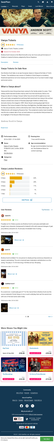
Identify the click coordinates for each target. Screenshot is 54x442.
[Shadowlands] (40, 348)
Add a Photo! (19, 393)
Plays (23, 6)
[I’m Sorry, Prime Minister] (40, 374)
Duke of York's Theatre (11, 146)
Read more (4, 128)
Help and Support (28, 400)
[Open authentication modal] (47, 2)
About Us (14, 400)
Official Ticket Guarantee (35, 414)
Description (4, 62)
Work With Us (38, 400)
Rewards (26, 393)
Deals (30, 6)
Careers (21, 400)
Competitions (34, 393)
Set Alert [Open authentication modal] (47, 439)
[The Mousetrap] (14, 374)
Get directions (8, 153)
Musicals (15, 6)
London (5, 6)
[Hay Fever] (14, 348)
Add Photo (25, 200)
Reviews (15, 62)
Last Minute (39, 6)
